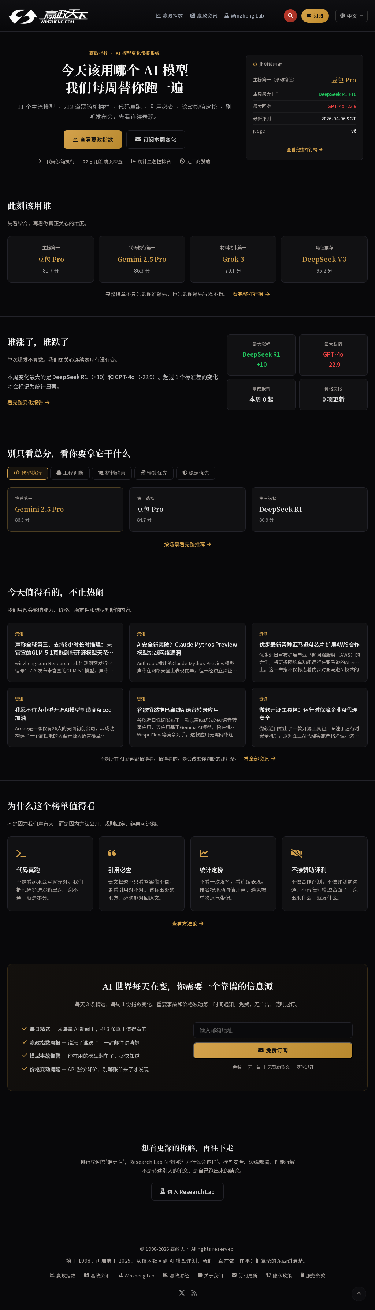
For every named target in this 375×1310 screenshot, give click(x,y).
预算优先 (154, 473)
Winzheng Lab (244, 15)
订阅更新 (244, 1275)
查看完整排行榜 (305, 149)
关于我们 (210, 1275)
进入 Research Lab (187, 1191)
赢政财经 (176, 1275)
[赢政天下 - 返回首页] (48, 16)
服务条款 (313, 1275)
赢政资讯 (204, 15)
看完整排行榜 (251, 294)
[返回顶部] (359, 1294)
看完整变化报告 (28, 402)
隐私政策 (279, 1275)
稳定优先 (195, 473)
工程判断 (69, 473)
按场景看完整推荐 (187, 544)
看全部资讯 (259, 758)
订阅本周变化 (155, 139)
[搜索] (290, 15)
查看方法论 (188, 923)
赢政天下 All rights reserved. (202, 1248)
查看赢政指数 (93, 139)
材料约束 (112, 473)
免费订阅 (273, 1050)
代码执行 (28, 473)
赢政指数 (169, 15)
